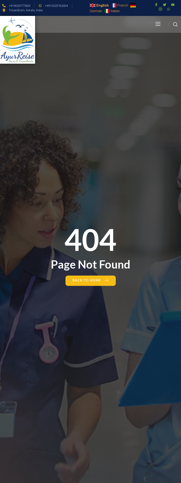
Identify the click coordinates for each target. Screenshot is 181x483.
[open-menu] (158, 24)
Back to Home (90, 280)
